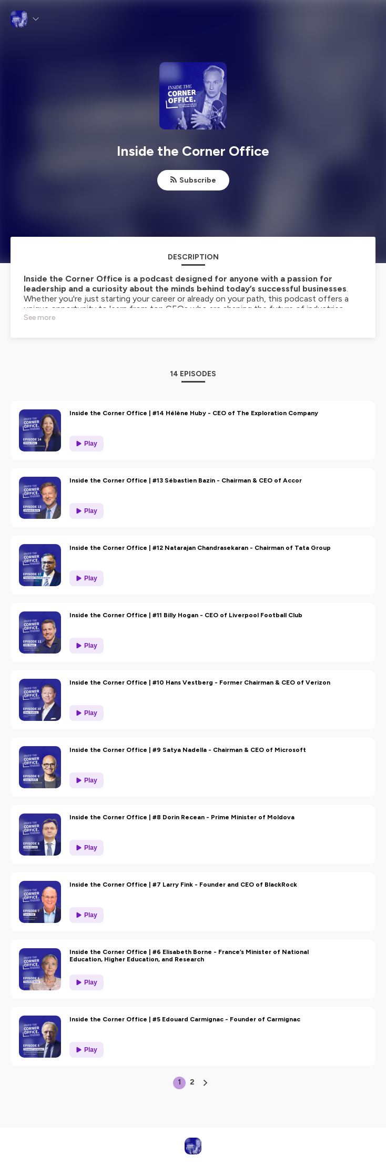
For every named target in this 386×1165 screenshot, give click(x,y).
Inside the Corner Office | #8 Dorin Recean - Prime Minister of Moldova (181, 817)
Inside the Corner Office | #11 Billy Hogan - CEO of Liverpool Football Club (185, 615)
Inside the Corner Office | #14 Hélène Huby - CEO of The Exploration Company (193, 413)
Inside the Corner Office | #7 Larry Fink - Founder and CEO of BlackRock (183, 884)
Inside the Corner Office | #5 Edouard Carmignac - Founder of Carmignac (184, 1019)
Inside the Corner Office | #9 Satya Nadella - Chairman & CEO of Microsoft (187, 750)
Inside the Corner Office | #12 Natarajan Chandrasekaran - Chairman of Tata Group (200, 547)
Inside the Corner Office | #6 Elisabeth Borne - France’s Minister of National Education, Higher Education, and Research (189, 955)
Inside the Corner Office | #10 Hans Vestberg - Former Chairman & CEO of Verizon (199, 682)
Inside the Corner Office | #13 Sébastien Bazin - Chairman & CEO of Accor (185, 480)
